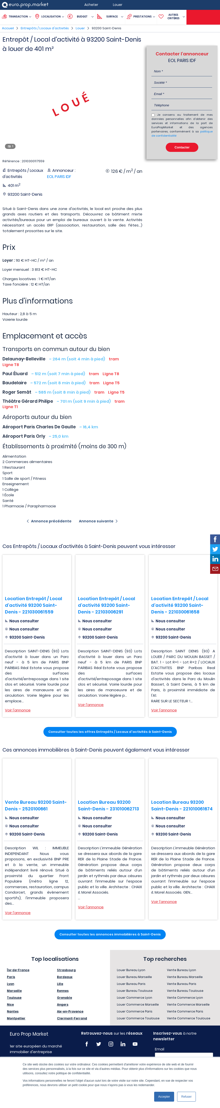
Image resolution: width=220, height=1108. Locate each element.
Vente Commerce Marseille (188, 1004)
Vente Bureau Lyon (181, 970)
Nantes (12, 1011)
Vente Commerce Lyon (185, 998)
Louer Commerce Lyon (134, 998)
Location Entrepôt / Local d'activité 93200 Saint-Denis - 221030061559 (33, 605)
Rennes (63, 991)
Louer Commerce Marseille (138, 1004)
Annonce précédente (51, 521)
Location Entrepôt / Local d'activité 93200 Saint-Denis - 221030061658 (179, 605)
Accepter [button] (164, 1096)
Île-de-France (18, 970)
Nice (10, 1004)
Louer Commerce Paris (134, 1011)
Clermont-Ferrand (72, 1018)
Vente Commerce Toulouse (188, 1018)
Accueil (8, 28)
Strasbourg (66, 970)
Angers (62, 1004)
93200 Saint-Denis (106, 28)
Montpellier (16, 1018)
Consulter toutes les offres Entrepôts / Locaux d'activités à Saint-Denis (110, 731)
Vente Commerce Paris (185, 1011)
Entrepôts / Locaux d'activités (45, 28)
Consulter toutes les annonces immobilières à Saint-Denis (110, 934)
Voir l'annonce (18, 710)
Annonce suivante (96, 521)
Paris (11, 977)
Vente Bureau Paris (181, 984)
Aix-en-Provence (70, 1011)
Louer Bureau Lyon (131, 970)
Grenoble (64, 998)
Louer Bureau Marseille (134, 977)
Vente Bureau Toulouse (185, 991)
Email (159, 1049)
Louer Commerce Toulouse (138, 1018)
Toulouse (14, 998)
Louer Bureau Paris (131, 984)
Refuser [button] (186, 1096)
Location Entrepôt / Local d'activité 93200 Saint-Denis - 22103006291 (106, 605)
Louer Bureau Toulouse (135, 991)
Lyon (10, 984)
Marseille (14, 991)
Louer (80, 28)
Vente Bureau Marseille (185, 977)
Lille (60, 984)
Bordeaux (65, 977)
